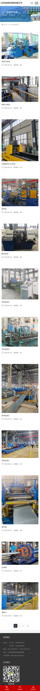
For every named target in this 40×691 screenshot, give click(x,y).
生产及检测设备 (13, 24)
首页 (5, 24)
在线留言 (20, 688)
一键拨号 (6, 688)
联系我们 (33, 688)
